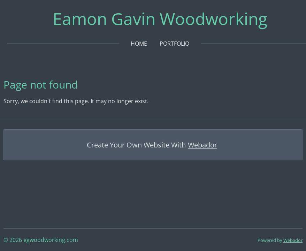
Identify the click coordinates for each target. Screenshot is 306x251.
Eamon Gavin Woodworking (160, 18)
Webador (202, 144)
